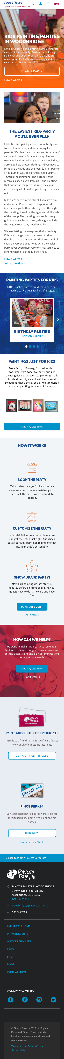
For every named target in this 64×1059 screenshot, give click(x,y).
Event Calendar (18, 926)
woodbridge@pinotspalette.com (30, 905)
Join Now (32, 833)
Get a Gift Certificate (32, 755)
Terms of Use (18, 1046)
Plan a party (31, 71)
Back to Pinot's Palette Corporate (27, 857)
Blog (10, 964)
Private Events (17, 934)
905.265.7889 (19, 912)
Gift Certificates (19, 941)
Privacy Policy (35, 1046)
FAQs (10, 949)
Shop (10, 957)
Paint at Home (17, 972)
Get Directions (20, 898)
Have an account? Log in (32, 842)
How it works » (13, 80)
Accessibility (18, 1050)
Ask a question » (14, 263)
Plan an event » (32, 335)
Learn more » (32, 615)
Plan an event (32, 606)
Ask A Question (32, 426)
